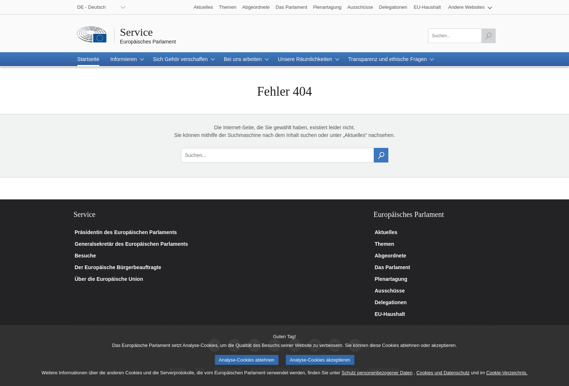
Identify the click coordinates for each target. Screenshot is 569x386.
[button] (470, 7)
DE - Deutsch (91, 7)
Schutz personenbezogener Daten (377, 379)
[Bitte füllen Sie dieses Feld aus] (462, 35)
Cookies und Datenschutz (443, 379)
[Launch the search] (488, 36)
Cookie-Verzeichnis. (506, 379)
